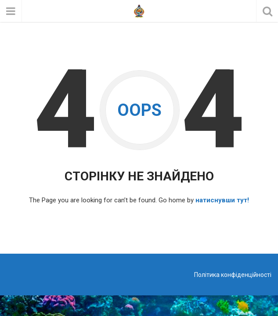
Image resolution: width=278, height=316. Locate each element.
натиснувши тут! (222, 200)
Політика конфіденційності (232, 274)
